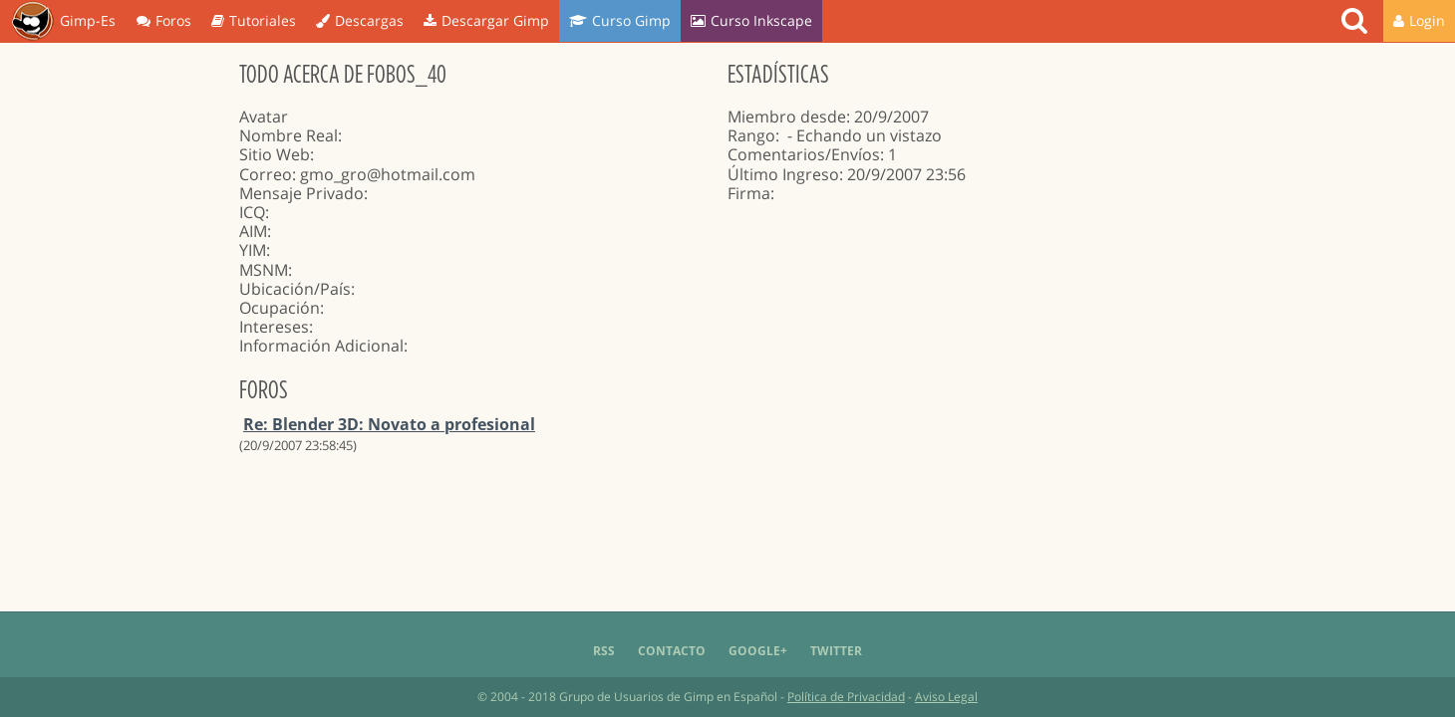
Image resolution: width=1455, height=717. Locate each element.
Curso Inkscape (751, 20)
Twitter (836, 650)
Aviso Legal (946, 696)
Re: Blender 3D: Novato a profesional (389, 424)
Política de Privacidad (846, 696)
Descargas (360, 20)
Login (1419, 20)
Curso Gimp (620, 20)
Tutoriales (253, 20)
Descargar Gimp (486, 20)
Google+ (757, 650)
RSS (604, 650)
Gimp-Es (63, 22)
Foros (164, 20)
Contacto (672, 650)
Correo (265, 174)
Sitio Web (274, 154)
